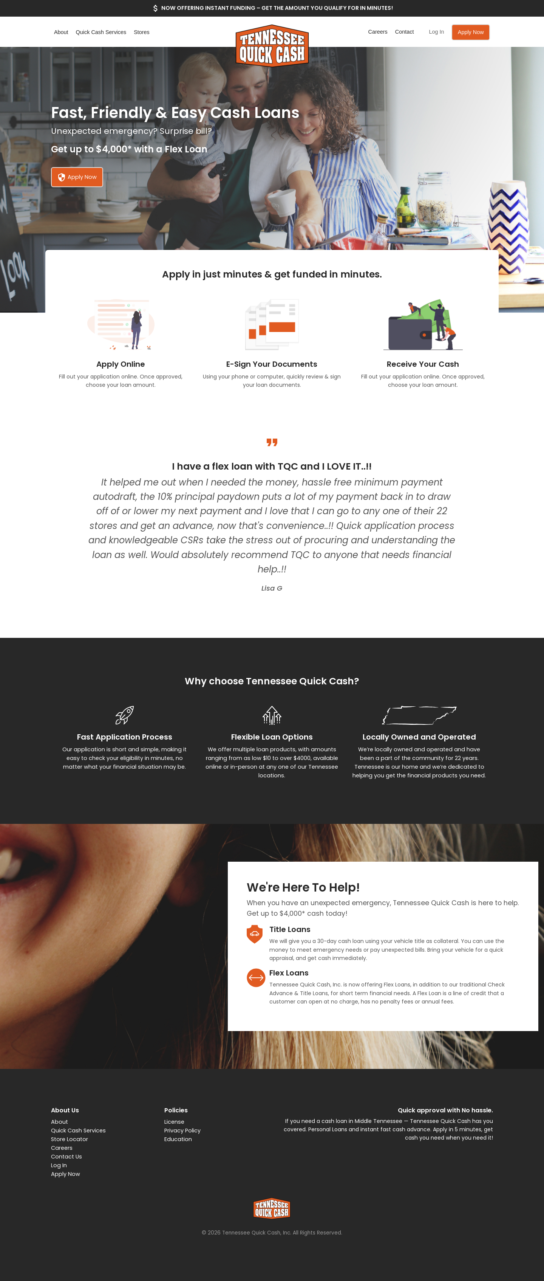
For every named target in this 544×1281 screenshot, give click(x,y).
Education (178, 1139)
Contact (404, 32)
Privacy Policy (182, 1130)
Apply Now (471, 32)
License (174, 1122)
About (61, 32)
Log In (436, 32)
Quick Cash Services (101, 32)
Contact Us (66, 1156)
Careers (378, 32)
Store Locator (69, 1139)
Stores (142, 32)
